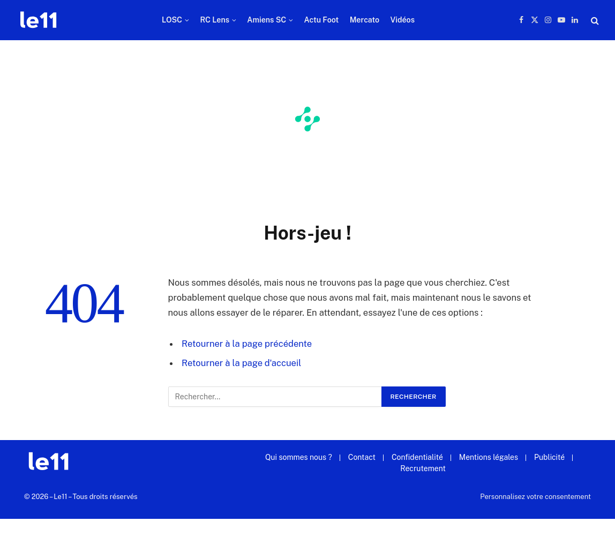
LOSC (172, 20)
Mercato (364, 20)
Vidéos (402, 20)
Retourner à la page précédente (247, 343)
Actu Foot (321, 20)
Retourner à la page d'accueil (241, 363)
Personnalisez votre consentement (535, 497)
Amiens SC (266, 20)
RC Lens (214, 20)
